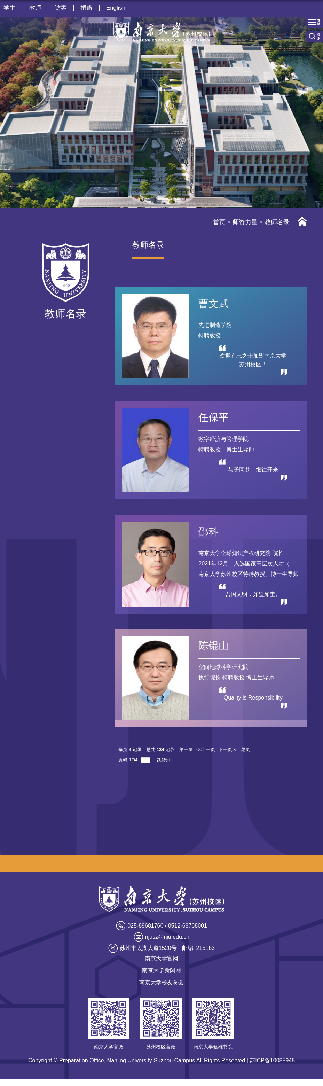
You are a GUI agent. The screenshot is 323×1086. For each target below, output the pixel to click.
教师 (35, 8)
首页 (219, 222)
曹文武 (214, 304)
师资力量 (245, 222)
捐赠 (88, 8)
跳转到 (164, 766)
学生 (9, 8)
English (117, 8)
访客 (62, 8)
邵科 (208, 535)
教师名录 (277, 222)
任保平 (214, 419)
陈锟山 (214, 650)
